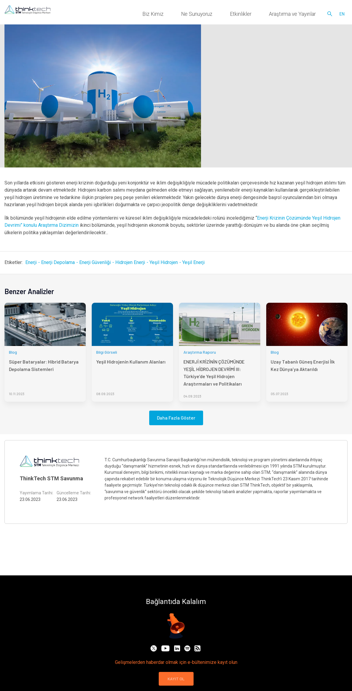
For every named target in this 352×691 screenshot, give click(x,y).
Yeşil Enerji (193, 262)
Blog (13, 352)
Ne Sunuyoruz (228, 15)
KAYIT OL (176, 678)
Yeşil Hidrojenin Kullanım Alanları (131, 361)
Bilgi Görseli (106, 352)
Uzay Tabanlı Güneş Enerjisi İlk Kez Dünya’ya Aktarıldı (303, 365)
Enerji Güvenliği (95, 262)
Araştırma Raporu (199, 352)
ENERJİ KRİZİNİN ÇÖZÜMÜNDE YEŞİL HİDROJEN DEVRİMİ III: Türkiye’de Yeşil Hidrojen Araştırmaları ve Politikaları (213, 372)
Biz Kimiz (196, 15)
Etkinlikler (260, 15)
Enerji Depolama (58, 262)
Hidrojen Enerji (130, 262)
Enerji (31, 262)
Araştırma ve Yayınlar (299, 15)
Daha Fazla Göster (176, 417)
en (342, 15)
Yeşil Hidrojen (163, 262)
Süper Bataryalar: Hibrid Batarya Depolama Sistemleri (44, 365)
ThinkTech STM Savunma (51, 478)
